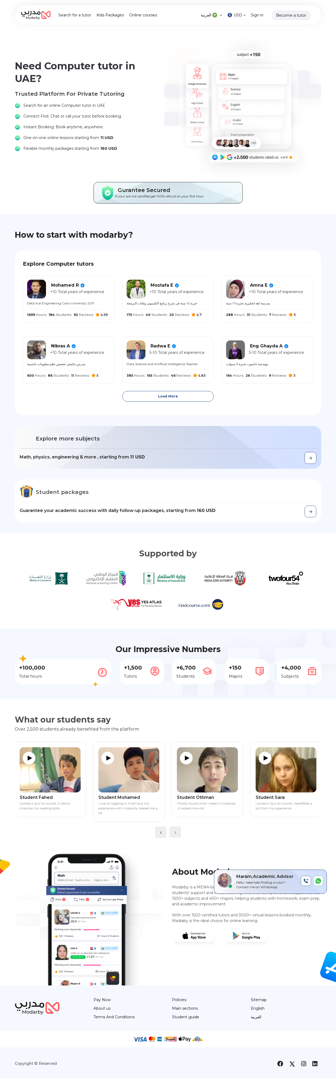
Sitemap (259, 999)
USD (236, 15)
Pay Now (102, 999)
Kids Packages (110, 15)
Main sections (185, 1008)
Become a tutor (291, 15)
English (257, 1008)
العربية (211, 15)
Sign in (257, 15)
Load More (168, 396)
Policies (179, 999)
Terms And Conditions (114, 1017)
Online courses (143, 15)
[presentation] (160, 832)
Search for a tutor (74, 15)
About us (102, 1008)
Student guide (185, 1017)
